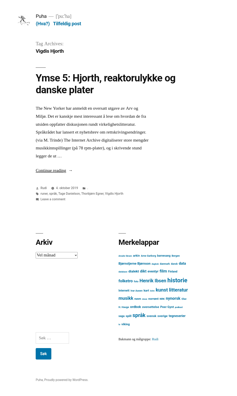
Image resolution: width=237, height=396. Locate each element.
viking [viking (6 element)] (125, 324)
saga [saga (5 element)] (121, 316)
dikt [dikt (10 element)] (143, 271)
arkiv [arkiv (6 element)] (136, 255)
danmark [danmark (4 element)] (165, 263)
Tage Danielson (69, 193)
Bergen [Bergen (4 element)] (176, 255)
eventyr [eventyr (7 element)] (153, 271)
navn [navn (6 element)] (137, 299)
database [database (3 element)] (122, 271)
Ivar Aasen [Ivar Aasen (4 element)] (137, 290)
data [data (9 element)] (182, 263)
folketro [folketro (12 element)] (125, 281)
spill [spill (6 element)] (129, 316)
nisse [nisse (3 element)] (144, 299)
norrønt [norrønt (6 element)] (153, 299)
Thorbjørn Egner (92, 193)
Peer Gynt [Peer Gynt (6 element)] (167, 307)
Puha (41, 16)
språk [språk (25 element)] (139, 315)
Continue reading (54, 170)
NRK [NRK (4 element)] (162, 298)
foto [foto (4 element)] (136, 281)
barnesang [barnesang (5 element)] (164, 255)
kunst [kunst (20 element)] (162, 290)
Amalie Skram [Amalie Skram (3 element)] (125, 256)
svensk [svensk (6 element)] (151, 316)
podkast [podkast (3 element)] (179, 307)
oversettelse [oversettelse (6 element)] (150, 307)
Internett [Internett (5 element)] (123, 290)
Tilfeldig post (67, 23)
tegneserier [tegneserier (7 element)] (177, 316)
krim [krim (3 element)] (152, 291)
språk (53, 193)
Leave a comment (53, 199)
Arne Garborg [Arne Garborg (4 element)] (148, 255)
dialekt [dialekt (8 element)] (133, 271)
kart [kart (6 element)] (146, 290)
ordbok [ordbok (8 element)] (135, 307)
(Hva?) (43, 23)
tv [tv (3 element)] (119, 324)
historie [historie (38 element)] (177, 280)
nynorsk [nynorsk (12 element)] (173, 298)
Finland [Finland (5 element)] (172, 271)
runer (44, 193)
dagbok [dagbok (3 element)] (155, 264)
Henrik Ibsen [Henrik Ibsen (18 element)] (153, 281)
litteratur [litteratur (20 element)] (178, 290)
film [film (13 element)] (163, 270)
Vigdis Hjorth (114, 193)
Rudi (44, 188)
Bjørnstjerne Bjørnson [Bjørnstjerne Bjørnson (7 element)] (134, 263)
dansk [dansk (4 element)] (174, 263)
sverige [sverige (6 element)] (162, 316)
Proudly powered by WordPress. (66, 380)
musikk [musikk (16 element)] (125, 298)
